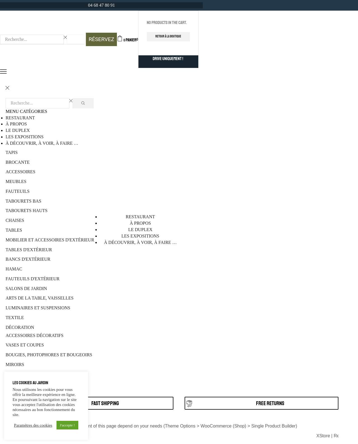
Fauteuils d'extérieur (33, 278)
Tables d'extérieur (29, 249)
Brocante (18, 162)
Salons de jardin (26, 288)
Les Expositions (25, 136)
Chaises (15, 220)
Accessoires (20, 171)
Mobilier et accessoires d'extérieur (50, 240)
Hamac (14, 269)
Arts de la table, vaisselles (40, 298)
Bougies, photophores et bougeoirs (49, 354)
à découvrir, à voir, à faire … (42, 143)
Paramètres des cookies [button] (33, 425)
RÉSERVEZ (101, 39)
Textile (15, 317)
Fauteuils (18, 191)
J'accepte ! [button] (67, 425)
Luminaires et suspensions (38, 307)
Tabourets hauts (27, 210)
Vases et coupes (25, 345)
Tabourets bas (23, 201)
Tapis (12, 152)
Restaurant (20, 117)
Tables (14, 230)
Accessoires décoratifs (34, 335)
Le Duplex (18, 130)
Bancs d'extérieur (28, 259)
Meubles (16, 181)
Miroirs (15, 364)
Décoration (20, 327)
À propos (16, 124)
